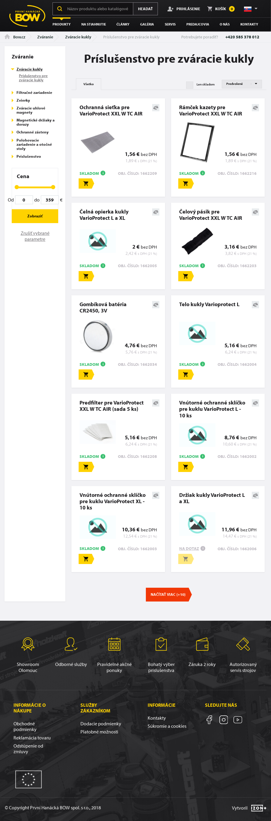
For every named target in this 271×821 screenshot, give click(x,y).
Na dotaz (189, 548)
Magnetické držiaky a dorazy (36, 122)
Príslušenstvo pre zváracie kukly (33, 77)
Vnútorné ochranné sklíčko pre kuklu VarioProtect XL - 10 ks (113, 501)
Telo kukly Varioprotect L (209, 304)
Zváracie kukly (78, 37)
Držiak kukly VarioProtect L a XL (212, 498)
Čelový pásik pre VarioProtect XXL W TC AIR (210, 214)
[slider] (17, 187)
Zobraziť (35, 215)
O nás (225, 24)
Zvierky (23, 100)
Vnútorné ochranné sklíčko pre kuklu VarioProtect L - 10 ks (212, 408)
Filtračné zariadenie (34, 92)
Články (122, 24)
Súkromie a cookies (167, 726)
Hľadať (145, 8)
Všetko (88, 84)
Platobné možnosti (99, 732)
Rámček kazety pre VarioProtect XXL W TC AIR (210, 110)
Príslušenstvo (29, 156)
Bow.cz (15, 37)
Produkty (62, 24)
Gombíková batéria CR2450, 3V (103, 307)
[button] (250, 9)
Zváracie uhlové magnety (31, 110)
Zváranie (45, 37)
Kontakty (249, 24)
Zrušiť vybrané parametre (35, 236)
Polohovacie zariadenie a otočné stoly (34, 144)
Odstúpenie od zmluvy (28, 748)
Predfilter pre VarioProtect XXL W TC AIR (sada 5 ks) (112, 405)
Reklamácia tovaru (32, 738)
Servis (170, 24)
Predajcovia (197, 24)
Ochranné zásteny (33, 132)
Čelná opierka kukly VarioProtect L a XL (104, 214)
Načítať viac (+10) (168, 594)
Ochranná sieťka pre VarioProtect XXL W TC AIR (111, 110)
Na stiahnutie (93, 24)
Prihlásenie (183, 8)
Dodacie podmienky (100, 724)
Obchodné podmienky (25, 726)
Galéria (147, 24)
